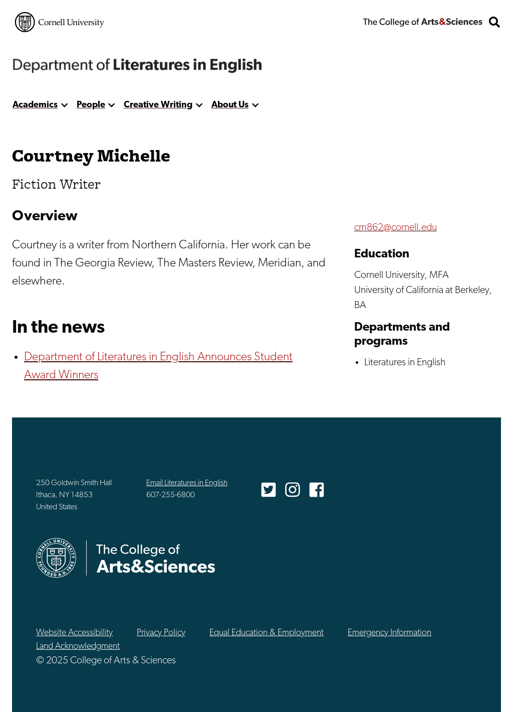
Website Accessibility (74, 633)
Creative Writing (158, 105)
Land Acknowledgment (78, 646)
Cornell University (59, 22)
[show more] (64, 105)
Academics (35, 105)
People (91, 105)
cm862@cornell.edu (395, 228)
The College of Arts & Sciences (423, 22)
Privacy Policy (161, 633)
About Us (229, 105)
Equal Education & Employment (266, 633)
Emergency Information (389, 633)
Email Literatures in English (186, 483)
